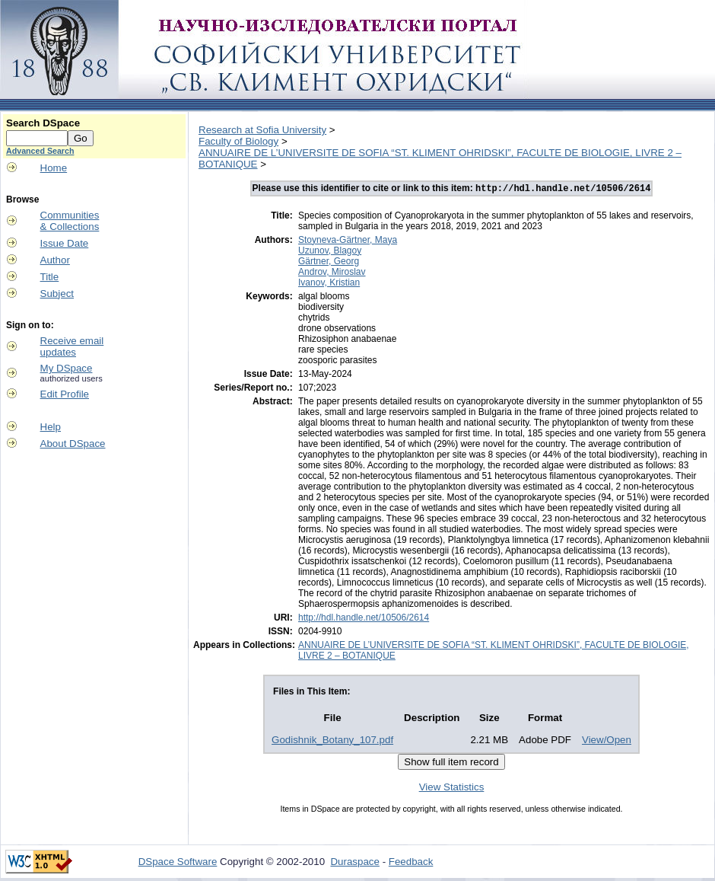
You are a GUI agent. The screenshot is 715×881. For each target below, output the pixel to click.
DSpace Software (178, 863)
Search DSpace (43, 123)
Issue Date (64, 243)
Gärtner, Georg (328, 262)
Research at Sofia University (262, 130)
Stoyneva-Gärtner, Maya (347, 241)
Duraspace (354, 863)
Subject (57, 293)
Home (54, 168)
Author (55, 260)
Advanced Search (40, 150)
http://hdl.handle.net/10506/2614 (363, 619)
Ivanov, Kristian (329, 284)
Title (49, 276)
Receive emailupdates (72, 346)
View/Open (606, 741)
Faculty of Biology (238, 141)
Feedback (411, 863)
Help (50, 427)
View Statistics (452, 788)
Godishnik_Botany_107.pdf (332, 741)
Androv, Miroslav (331, 273)
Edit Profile (64, 394)
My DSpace (66, 368)
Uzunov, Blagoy (329, 252)
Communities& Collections (70, 220)
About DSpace (73, 443)
